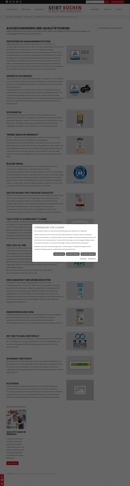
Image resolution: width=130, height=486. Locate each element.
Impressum (83, 256)
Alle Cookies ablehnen (73, 252)
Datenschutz (92, 256)
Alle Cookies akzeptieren (88, 252)
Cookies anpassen (59, 252)
